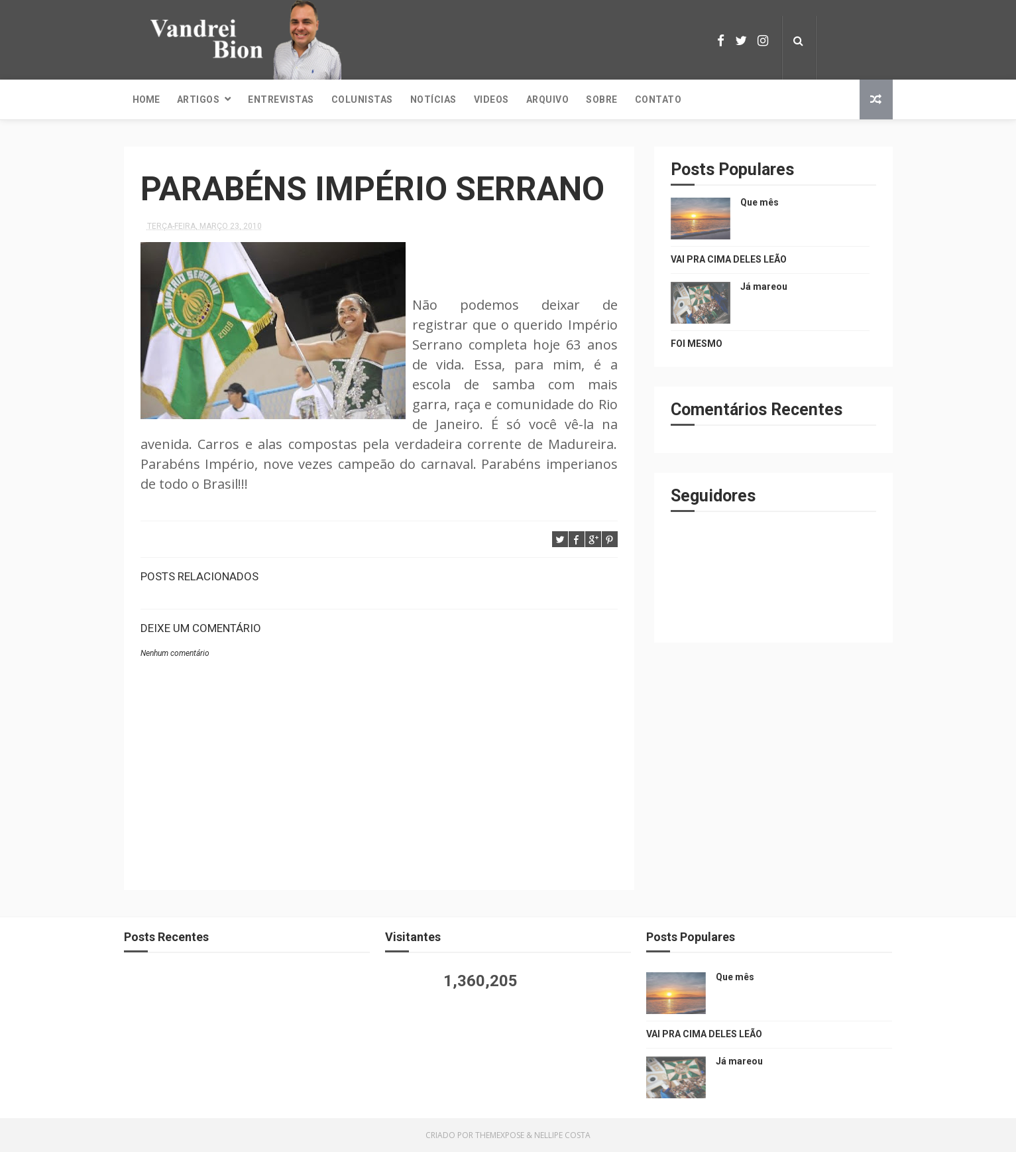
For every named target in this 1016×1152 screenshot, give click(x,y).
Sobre (602, 99)
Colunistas (362, 99)
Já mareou (763, 286)
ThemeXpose (499, 1135)
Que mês (759, 202)
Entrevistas (281, 99)
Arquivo (547, 99)
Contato (658, 99)
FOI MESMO (696, 343)
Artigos (198, 99)
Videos (491, 99)
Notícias (433, 99)
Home (146, 99)
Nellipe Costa (562, 1135)
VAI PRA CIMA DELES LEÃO (729, 259)
